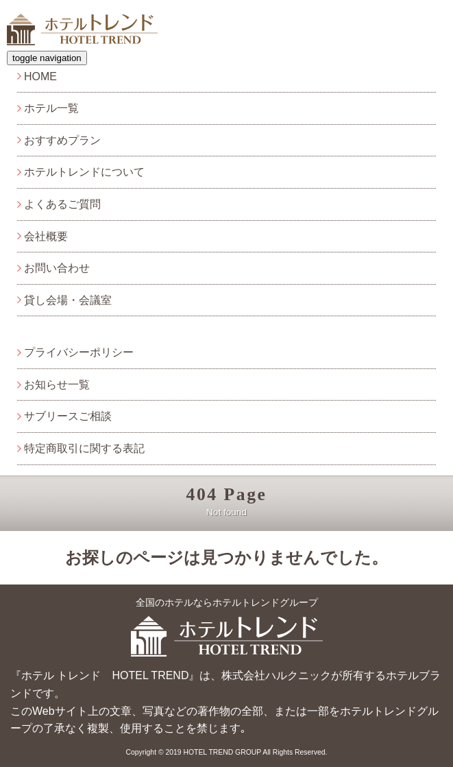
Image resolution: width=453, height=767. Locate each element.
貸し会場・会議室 (68, 300)
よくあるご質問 (62, 204)
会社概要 (46, 236)
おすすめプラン (62, 140)
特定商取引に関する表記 (84, 448)
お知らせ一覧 (57, 384)
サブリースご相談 (68, 416)
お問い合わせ (57, 268)
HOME (40, 76)
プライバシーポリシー (79, 352)
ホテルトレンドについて (84, 172)
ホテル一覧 (51, 108)
